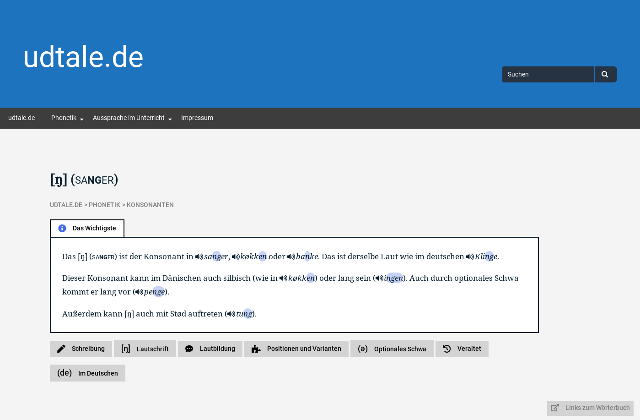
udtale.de (83, 57)
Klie (486, 256)
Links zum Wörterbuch (590, 408)
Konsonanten (150, 205)
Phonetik (63, 118)
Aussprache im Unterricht (129, 118)
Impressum (197, 118)
